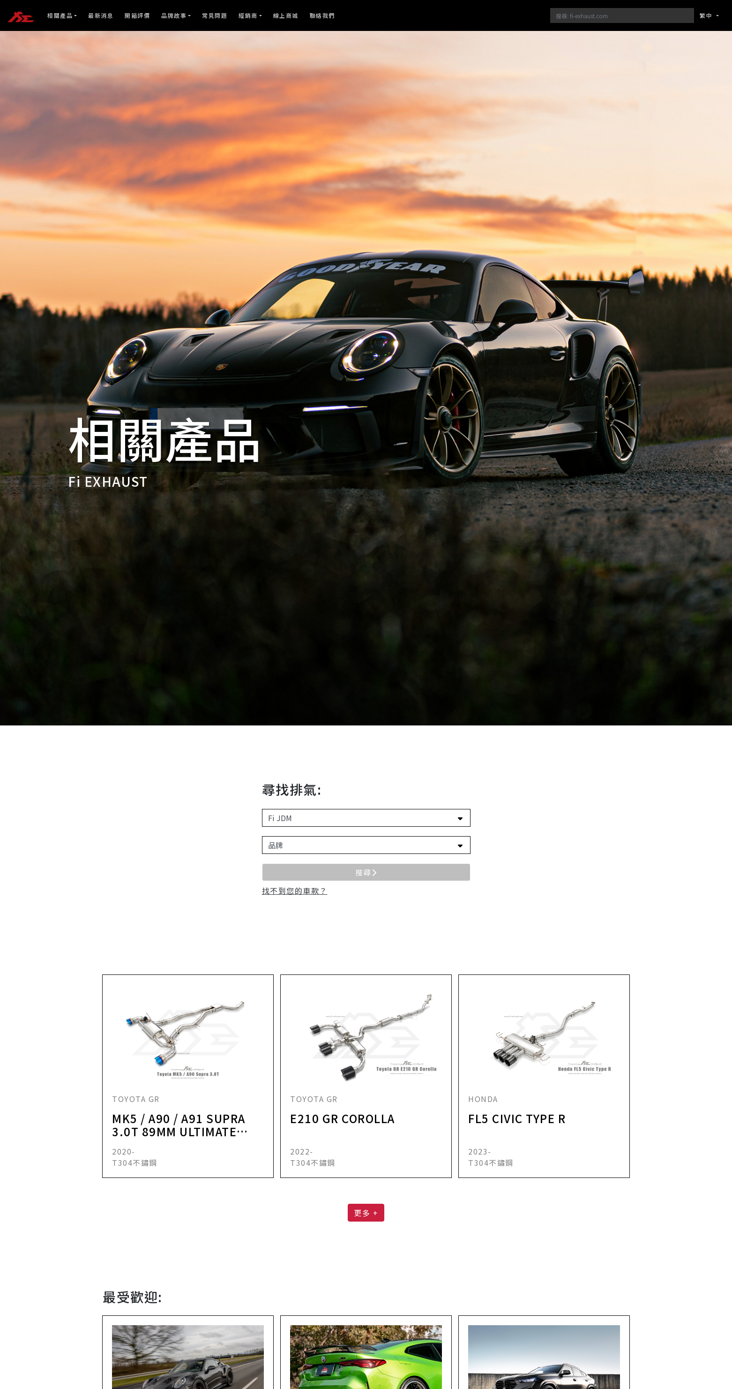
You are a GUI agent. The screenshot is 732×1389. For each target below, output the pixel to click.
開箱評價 (137, 15)
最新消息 (100, 15)
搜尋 (366, 872)
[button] (295, 890)
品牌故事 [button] (174, 15)
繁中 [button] (707, 15)
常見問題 (214, 15)
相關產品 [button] (60, 15)
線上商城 (286, 15)
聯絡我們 (322, 15)
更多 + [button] (366, 1212)
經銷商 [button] (248, 15)
